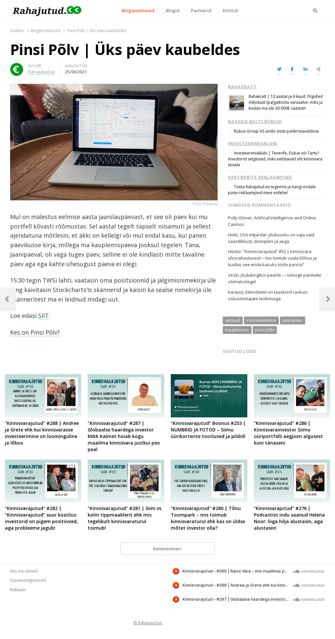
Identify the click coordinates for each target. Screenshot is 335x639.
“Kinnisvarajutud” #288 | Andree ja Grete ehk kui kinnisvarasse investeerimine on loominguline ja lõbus (42, 433)
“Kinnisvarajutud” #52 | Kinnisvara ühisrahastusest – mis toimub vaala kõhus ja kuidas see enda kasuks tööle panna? (272, 257)
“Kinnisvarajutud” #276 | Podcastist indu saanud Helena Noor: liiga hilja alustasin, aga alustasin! (289, 518)
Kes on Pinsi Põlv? (35, 332)
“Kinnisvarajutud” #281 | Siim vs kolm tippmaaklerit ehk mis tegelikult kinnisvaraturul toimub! (124, 518)
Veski (233, 275)
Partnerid (201, 10)
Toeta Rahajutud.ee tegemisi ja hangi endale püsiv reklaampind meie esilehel (272, 189)
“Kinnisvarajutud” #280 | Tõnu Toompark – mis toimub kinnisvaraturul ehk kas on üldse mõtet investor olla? (208, 518)
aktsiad (232, 320)
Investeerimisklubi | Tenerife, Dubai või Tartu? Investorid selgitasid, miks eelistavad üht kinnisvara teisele (275, 159)
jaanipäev (293, 320)
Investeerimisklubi (252, 143)
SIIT (43, 316)
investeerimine (261, 320)
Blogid (173, 10)
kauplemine (237, 330)
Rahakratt (242, 87)
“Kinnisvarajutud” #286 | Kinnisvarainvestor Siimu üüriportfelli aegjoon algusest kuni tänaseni (288, 433)
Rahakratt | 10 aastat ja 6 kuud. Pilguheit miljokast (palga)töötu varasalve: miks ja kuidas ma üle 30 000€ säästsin (286, 102)
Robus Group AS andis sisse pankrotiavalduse (276, 131)
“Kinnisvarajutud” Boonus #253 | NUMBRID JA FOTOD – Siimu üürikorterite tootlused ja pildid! (208, 429)
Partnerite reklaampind (260, 177)
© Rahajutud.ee (147, 622)
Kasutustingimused (28, 580)
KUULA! (230, 10)
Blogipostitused (138, 10)
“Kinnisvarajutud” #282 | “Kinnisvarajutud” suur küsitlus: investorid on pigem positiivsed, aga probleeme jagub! (41, 518)
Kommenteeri (167, 549)
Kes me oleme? (24, 571)
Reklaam (18, 589)
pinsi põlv (264, 330)
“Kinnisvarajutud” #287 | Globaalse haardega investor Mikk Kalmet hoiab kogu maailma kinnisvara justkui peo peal (124, 436)
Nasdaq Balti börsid (255, 121)
